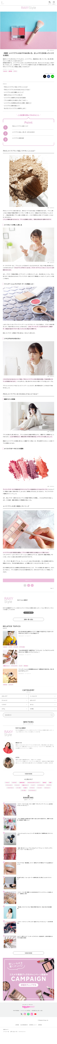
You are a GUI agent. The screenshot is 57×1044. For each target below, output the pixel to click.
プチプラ (49, 785)
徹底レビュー (6, 665)
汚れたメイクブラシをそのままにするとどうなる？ (17, 89)
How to (5, 71)
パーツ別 (18, 787)
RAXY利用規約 (16, 1010)
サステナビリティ (22, 1031)
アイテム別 (22, 647)
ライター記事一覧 (28, 612)
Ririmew (26, 665)
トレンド (17, 785)
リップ (10, 647)
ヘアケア (4, 704)
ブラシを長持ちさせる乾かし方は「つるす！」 (16, 100)
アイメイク (4, 700)
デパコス (32, 787)
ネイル (31, 704)
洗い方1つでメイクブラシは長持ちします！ (15, 108)
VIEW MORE (28, 774)
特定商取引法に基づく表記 (37, 1010)
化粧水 (25, 787)
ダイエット (47, 787)
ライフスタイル (32, 790)
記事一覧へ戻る (28, 619)
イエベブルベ (10, 787)
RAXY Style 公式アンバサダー (33, 782)
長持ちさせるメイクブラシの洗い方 (13, 95)
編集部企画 (22, 782)
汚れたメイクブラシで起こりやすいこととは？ (16, 87)
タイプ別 (23, 790)
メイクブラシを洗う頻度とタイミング (13, 92)
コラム (3, 709)
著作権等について (33, 1024)
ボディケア (33, 700)
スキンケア (4, 696)
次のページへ (28, 580)
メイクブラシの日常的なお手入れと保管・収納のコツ (17, 103)
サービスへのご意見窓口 (25, 1010)
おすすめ (14, 782)
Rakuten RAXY (8, 3)
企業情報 (17, 1024)
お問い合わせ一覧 (13, 1031)
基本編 (10, 71)
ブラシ (15, 71)
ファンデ (16, 647)
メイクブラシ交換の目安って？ (12, 105)
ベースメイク (11, 69)
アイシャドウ (14, 665)
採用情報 (40, 1024)
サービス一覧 (6, 1031)
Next (51, 588)
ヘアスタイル (40, 785)
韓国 (50, 782)
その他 (31, 709)
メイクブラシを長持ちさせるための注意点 (15, 97)
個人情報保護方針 (24, 1024)
